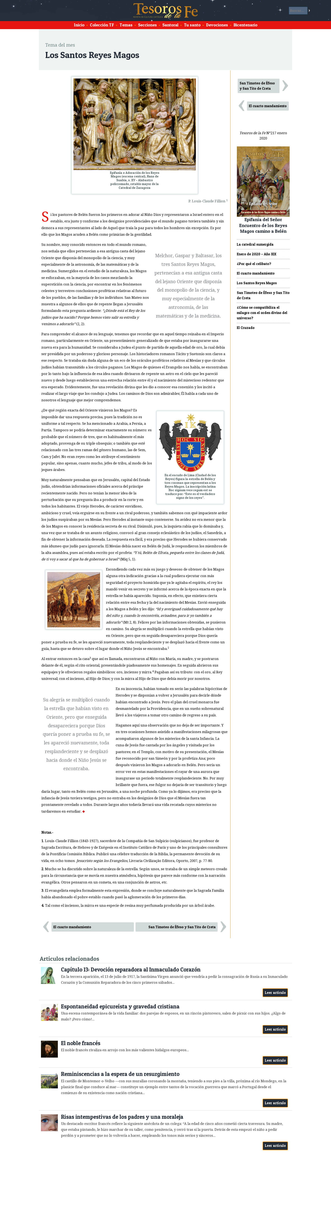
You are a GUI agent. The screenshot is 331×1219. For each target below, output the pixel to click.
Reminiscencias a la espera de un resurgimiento (120, 1073)
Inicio (79, 24)
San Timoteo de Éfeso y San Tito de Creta (182, 927)
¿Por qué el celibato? (254, 264)
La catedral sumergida (255, 244)
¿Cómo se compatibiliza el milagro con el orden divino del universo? (262, 312)
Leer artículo (275, 992)
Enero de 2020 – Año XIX (256, 254)
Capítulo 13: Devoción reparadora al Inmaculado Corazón (131, 969)
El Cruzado (246, 328)
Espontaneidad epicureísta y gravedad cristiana (120, 1006)
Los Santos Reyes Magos (257, 283)
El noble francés (80, 1043)
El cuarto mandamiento (72, 927)
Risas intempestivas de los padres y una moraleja (122, 1116)
